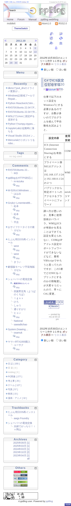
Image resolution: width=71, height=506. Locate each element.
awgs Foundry (21, 418)
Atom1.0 (45, 23)
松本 (16, 206)
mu (17, 185)
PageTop (67, 504)
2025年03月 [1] (21, 446)
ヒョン (17, 312)
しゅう (17, 305)
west (16, 246)
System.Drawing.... (18, 329)
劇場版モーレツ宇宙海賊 (21, 266)
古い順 (61, 69)
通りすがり (20, 309)
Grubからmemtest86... (20, 202)
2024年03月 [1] (21, 449)
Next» (54, 306)
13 (35, 52)
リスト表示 (60, 64)
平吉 (16, 222)
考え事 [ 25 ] (14, 381)
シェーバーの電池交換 (20, 279)
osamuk (18, 332)
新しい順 (47, 69)
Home (10, 19)
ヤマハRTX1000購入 (19, 341)
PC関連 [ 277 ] (15, 376)
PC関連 (59, 89)
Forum (20, 19)
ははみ (17, 193)
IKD (16, 173)
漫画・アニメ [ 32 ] (17, 398)
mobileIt (11, 23)
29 (11, 62)
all (28, 458)
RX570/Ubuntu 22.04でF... (22, 107)
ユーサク (18, 345)
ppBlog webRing (49, 19)
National (18, 320)
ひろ (16, 301)
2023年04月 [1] (21, 455)
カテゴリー (48, 89)
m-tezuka (19, 181)
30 (16, 62)
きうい (17, 262)
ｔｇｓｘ (18, 298)
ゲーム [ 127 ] (14, 385)
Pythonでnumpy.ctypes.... (21, 123)
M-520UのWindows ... (19, 190)
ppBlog (49, 501)
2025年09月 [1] (21, 442)
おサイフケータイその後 (21, 227)
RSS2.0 (61, 23)
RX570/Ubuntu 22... (18, 169)
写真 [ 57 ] (13, 389)
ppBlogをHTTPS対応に (20, 177)
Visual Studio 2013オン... (21, 135)
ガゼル (17, 230)
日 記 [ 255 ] (14, 364)
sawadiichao (20, 324)
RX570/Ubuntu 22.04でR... (22, 111)
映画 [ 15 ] (13, 394)
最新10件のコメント (22, 283)
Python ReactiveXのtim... (21, 103)
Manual (33, 19)
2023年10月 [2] (21, 452)
